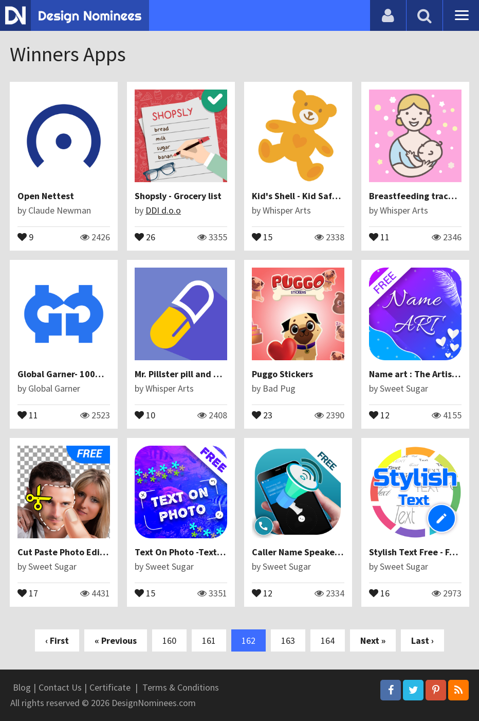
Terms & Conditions (180, 687)
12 (379, 414)
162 (248, 640)
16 (379, 592)
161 (209, 640)
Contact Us (60, 687)
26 (145, 236)
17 (27, 592)
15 (262, 236)
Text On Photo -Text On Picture (199, 552)
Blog (22, 687)
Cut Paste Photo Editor (65, 552)
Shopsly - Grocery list (178, 196)
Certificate (110, 687)
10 (145, 414)
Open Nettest (45, 196)
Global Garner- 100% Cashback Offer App (102, 374)
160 (169, 640)
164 (328, 640)
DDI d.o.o (163, 210)
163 (288, 640)
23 (262, 414)
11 (379, 236)
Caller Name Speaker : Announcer (320, 552)
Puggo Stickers (282, 374)
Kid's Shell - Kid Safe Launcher (315, 196)
